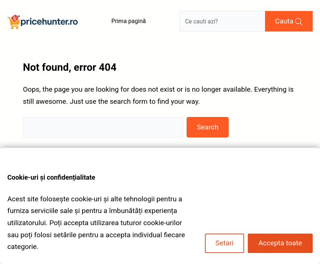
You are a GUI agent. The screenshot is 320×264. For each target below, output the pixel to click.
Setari (224, 243)
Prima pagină (128, 21)
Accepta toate (280, 243)
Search (207, 127)
